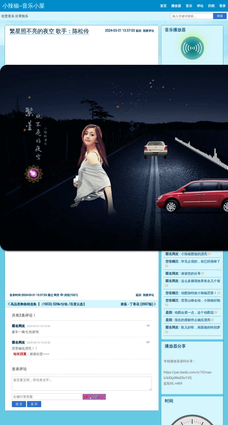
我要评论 (148, 30)
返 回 (34, 404)
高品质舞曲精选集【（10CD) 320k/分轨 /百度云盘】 (48, 304)
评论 (200, 6)
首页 (163, 6)
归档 (211, 6)
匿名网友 (18, 326)
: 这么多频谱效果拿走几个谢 (192, 281)
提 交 (19, 404)
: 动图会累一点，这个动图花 (189, 312)
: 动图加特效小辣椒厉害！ (191, 293)
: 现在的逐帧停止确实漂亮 (187, 320)
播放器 (176, 6)
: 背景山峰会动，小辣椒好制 (192, 300)
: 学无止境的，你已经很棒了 (192, 261)
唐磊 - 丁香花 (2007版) (137, 304)
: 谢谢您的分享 (182, 273)
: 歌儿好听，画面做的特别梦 (192, 327)
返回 (138, 30)
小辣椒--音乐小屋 (23, 6)
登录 (222, 6)
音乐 (189, 6)
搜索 (220, 16)
